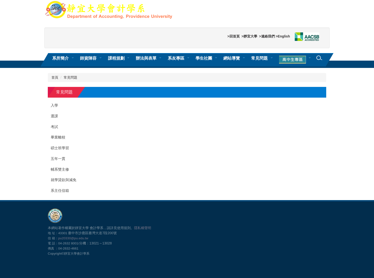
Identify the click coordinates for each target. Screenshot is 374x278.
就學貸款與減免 (63, 180)
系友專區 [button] (176, 58)
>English (283, 36)
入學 (54, 105)
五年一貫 (58, 159)
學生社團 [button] (204, 58)
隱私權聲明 (142, 228)
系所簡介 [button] (60, 58)
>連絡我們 (267, 36)
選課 (54, 116)
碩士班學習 (60, 148)
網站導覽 (231, 58)
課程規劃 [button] (116, 58)
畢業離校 (58, 137)
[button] (293, 59)
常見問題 (259, 58)
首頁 (54, 77)
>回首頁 (233, 36)
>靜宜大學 (249, 36)
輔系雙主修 (60, 169)
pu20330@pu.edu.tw (73, 238)
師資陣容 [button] (88, 58)
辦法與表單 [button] (146, 58)
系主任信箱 (60, 191)
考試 (54, 127)
